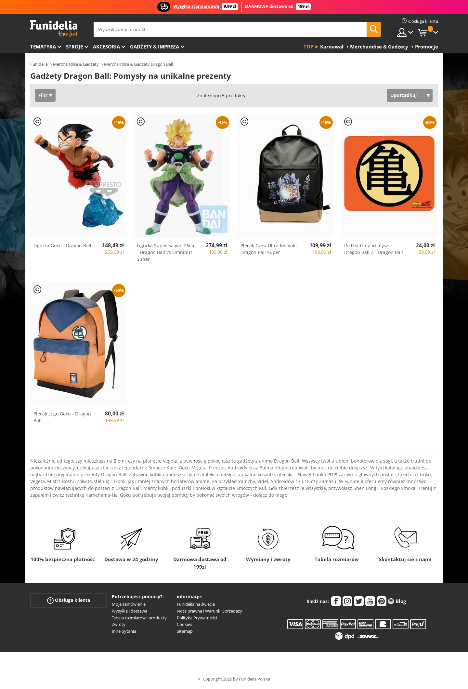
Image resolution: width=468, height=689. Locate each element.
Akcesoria (106, 46)
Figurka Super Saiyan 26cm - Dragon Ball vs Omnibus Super (166, 252)
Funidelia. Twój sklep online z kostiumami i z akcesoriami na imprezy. (53, 28)
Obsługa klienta (68, 600)
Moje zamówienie (129, 604)
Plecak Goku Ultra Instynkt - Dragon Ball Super (270, 248)
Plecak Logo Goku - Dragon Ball (62, 417)
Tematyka (43, 46)
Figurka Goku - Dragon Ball (62, 245)
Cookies (184, 624)
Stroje (74, 46)
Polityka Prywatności (197, 618)
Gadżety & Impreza (154, 46)
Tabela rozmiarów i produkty (139, 618)
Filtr (42, 95)
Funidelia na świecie (196, 604)
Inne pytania (124, 631)
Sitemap (185, 631)
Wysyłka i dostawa (129, 611)
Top (308, 46)
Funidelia (39, 64)
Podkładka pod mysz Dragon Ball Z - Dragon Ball (373, 248)
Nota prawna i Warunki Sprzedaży (209, 611)
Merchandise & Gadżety (76, 64)
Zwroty (118, 624)
